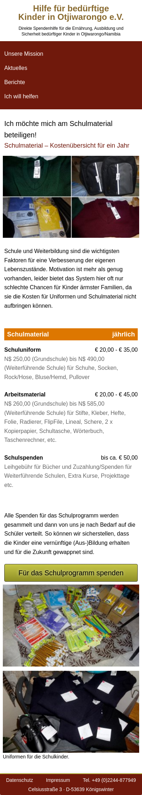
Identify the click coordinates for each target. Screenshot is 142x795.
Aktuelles (15, 68)
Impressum (58, 780)
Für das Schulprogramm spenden (71, 573)
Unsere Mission (23, 54)
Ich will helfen (21, 96)
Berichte (14, 82)
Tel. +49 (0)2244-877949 (109, 780)
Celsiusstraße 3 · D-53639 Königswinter (71, 789)
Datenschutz (19, 780)
